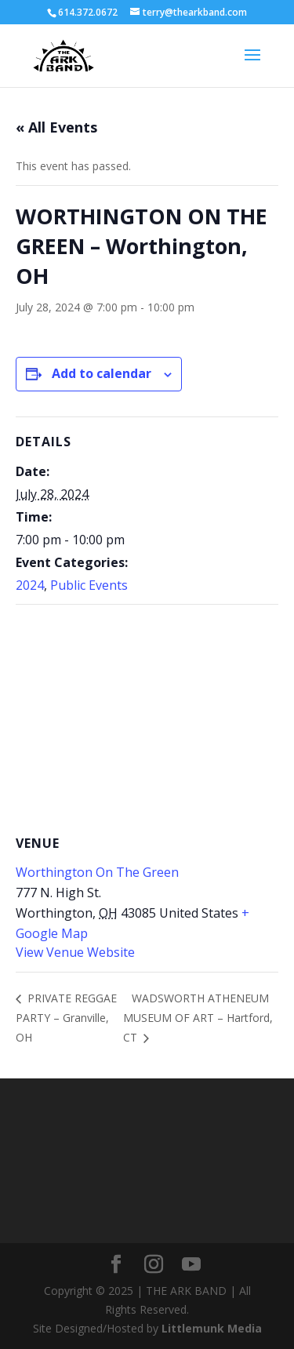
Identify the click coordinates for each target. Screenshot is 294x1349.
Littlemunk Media (212, 1328)
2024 (30, 585)
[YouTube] (191, 1264)
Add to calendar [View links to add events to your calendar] (101, 373)
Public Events (89, 585)
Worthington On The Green (97, 872)
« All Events (56, 127)
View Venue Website (75, 952)
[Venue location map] (147, 718)
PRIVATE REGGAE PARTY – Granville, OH (66, 1018)
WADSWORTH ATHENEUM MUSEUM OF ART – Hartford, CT (198, 1018)
